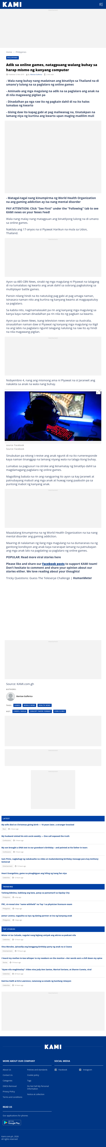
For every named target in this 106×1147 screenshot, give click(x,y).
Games (17, 705)
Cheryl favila (20, 711)
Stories (5, 962)
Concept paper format (40, 711)
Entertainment (7, 866)
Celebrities (6, 878)
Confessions (7, 840)
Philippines (21, 52)
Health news (44, 705)
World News (29, 705)
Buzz (4, 829)
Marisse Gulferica (36, 74)
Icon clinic (59, 711)
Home (9, 52)
